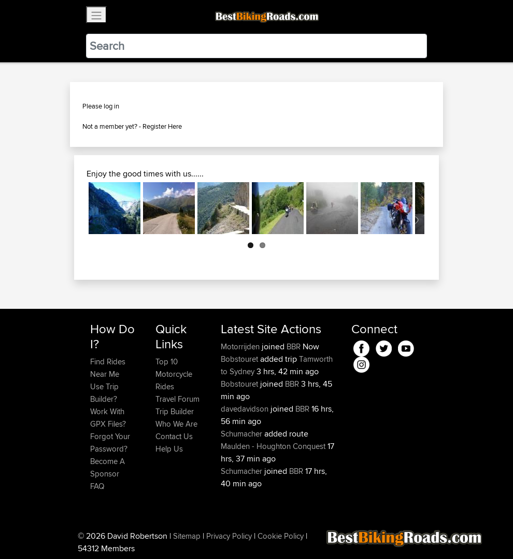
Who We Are (176, 423)
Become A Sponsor (107, 467)
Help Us (169, 448)
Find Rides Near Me (107, 367)
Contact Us (174, 436)
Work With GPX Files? (108, 417)
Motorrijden (241, 346)
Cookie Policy (281, 535)
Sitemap (187, 535)
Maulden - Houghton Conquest (273, 446)
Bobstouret (240, 358)
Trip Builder (174, 411)
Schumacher (242, 433)
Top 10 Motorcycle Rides (173, 374)
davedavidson (245, 408)
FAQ (97, 486)
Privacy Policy (229, 535)
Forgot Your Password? (110, 442)
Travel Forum (177, 398)
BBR (294, 346)
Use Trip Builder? (104, 392)
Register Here (162, 126)
